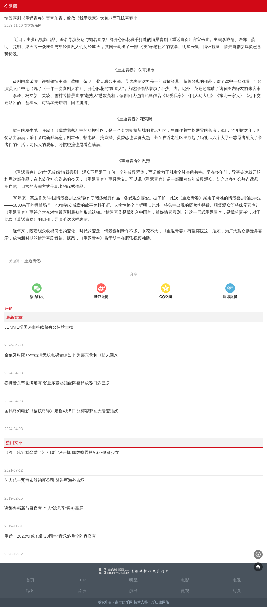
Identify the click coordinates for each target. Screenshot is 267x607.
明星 (133, 580)
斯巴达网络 (160, 602)
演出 (133, 590)
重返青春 (32, 261)
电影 (185, 580)
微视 (185, 590)
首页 (30, 580)
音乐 (82, 590)
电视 (237, 580)
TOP (82, 580)
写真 (237, 590)
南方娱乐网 (33, 25)
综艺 (30, 590)
